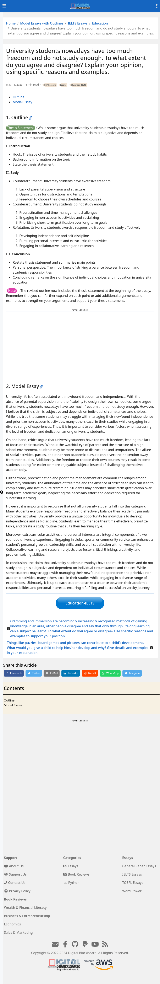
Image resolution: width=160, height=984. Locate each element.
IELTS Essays (78, 23)
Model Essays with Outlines (41, 23)
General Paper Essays (139, 866)
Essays (63, 85)
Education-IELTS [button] (80, 603)
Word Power (132, 891)
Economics (12, 924)
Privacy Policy (17, 891)
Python (71, 882)
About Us (13, 866)
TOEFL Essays (132, 882)
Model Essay (22, 102)
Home (11, 23)
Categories (72, 857)
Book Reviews (76, 874)
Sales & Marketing (18, 932)
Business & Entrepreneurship (27, 916)
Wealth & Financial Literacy (25, 907)
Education (100, 23)
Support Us (15, 874)
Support (10, 857)
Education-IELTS (78, 85)
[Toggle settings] (157, 6)
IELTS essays (50, 85)
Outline (18, 97)
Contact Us (14, 882)
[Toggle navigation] (4, 6)
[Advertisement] (80, 344)
